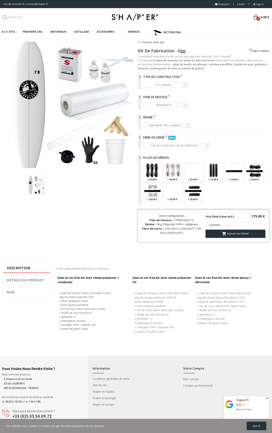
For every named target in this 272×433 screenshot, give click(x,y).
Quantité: (214, 225)
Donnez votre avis (153, 42)
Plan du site (100, 385)
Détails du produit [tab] (25, 280)
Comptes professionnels (198, 385)
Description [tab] (18, 268)
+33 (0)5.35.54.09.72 (32, 416)
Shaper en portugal (104, 398)
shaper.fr (242, 400)
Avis (10, 292)
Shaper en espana (103, 391)
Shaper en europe (103, 404)
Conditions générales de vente (111, 379)
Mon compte (191, 379)
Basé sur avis (244, 409)
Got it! (256, 426)
